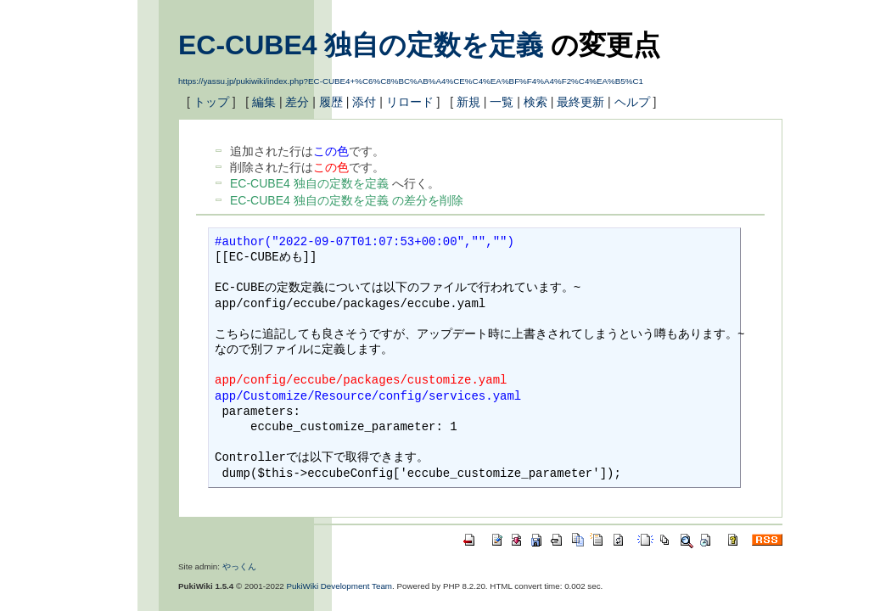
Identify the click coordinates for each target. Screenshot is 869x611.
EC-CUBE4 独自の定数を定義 (360, 45)
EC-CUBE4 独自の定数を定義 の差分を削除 (346, 200)
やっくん (239, 566)
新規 (468, 102)
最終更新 (580, 102)
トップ (211, 102)
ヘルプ (632, 102)
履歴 (331, 102)
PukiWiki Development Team (340, 586)
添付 (364, 102)
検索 (535, 102)
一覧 (501, 102)
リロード (410, 102)
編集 (264, 102)
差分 (297, 102)
